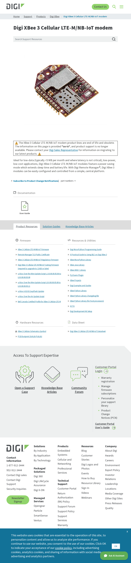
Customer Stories (87, 458)
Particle (38, 511)
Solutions (39, 446)
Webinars (86, 498)
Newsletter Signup (18, 500)
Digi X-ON (39, 490)
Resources (87, 446)
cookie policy (63, 548)
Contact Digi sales (17, 475)
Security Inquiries (16, 489)
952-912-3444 (14, 470)
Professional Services (65, 471)
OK (116, 545)
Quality (109, 508)
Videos (85, 493)
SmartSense (41, 516)
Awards (109, 456)
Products (63, 446)
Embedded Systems (64, 453)
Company (111, 446)
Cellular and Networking (65, 462)
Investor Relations (110, 477)
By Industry (40, 451)
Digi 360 (38, 476)
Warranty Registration (64, 527)
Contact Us (100, 7)
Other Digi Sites (114, 499)
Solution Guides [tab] (51, 226)
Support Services (62, 518)
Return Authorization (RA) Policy (65, 498)
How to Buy (88, 479)
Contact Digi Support (13, 482)
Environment (112, 465)
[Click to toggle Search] (114, 7)
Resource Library (90, 483)
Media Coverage (114, 494)
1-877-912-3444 (15, 465)
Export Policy (112, 470)
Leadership (111, 484)
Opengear (39, 506)
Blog (84, 451)
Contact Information (14, 459)
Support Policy (66, 511)
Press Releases (113, 504)
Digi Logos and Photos (89, 467)
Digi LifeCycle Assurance (41, 483)
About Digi (111, 451)
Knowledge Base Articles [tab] (80, 226)
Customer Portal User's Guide (104, 425)
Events (85, 474)
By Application (42, 456)
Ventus (38, 521)
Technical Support (63, 482)
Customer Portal (67, 489)
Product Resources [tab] (27, 226)
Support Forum (66, 507)
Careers (109, 461)
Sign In (85, 488)
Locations (110, 489)
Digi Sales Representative (63, 150)
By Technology (42, 461)
